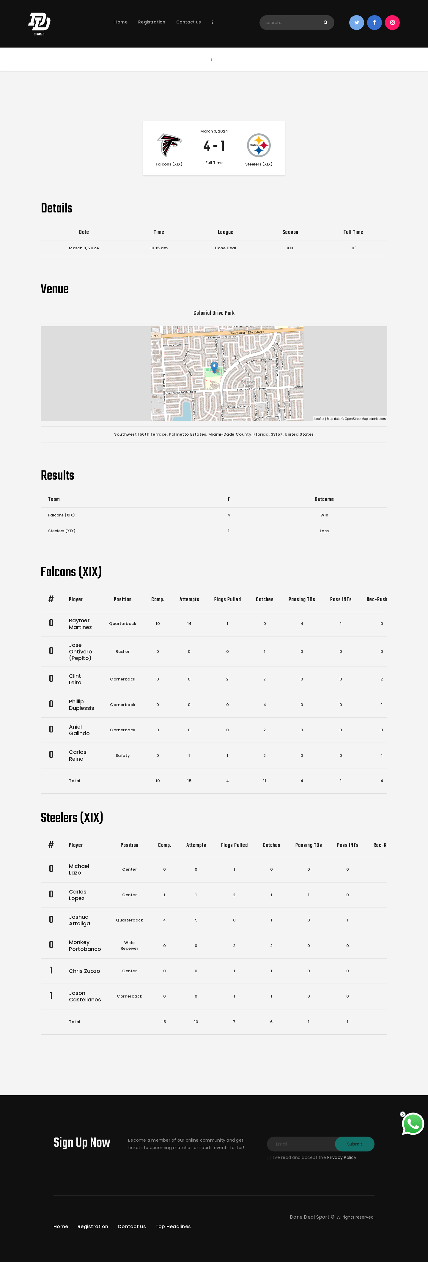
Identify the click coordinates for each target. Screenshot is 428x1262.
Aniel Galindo (79, 730)
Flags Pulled (227, 599)
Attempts (189, 599)
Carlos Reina (77, 755)
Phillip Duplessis (81, 705)
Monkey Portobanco (85, 945)
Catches (265, 599)
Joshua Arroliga (79, 920)
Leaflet (319, 418)
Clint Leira (75, 679)
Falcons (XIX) (61, 515)
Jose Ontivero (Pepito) (80, 651)
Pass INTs (341, 599)
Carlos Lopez (77, 895)
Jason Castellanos (85, 996)
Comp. (158, 599)
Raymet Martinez (80, 624)
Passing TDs (302, 599)
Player (76, 599)
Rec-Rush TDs (382, 599)
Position (123, 599)
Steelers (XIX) (61, 531)
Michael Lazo (79, 869)
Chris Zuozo (84, 971)
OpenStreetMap (356, 418)
